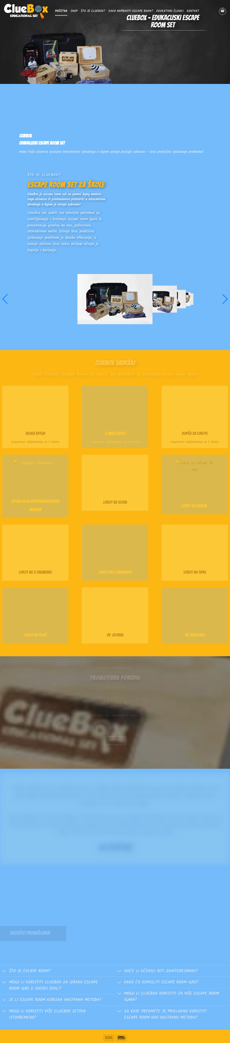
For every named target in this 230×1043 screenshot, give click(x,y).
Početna (61, 11)
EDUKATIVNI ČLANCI (170, 11)
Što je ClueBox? (93, 11)
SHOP (74, 11)
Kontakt (193, 11)
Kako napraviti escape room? (131, 11)
